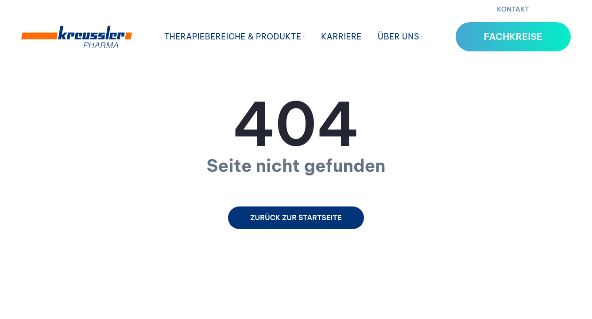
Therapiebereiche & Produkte (235, 36)
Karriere (341, 36)
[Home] (76, 37)
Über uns (400, 36)
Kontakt (513, 9)
